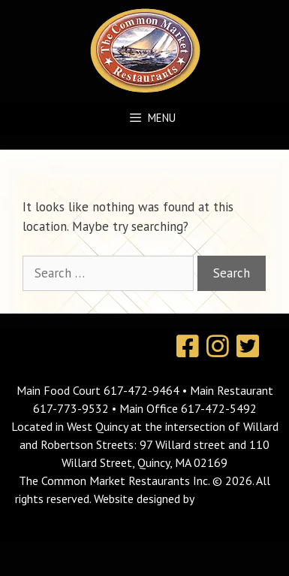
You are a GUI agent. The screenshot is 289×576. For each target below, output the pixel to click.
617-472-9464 (143, 390)
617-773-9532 (71, 408)
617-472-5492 (219, 408)
